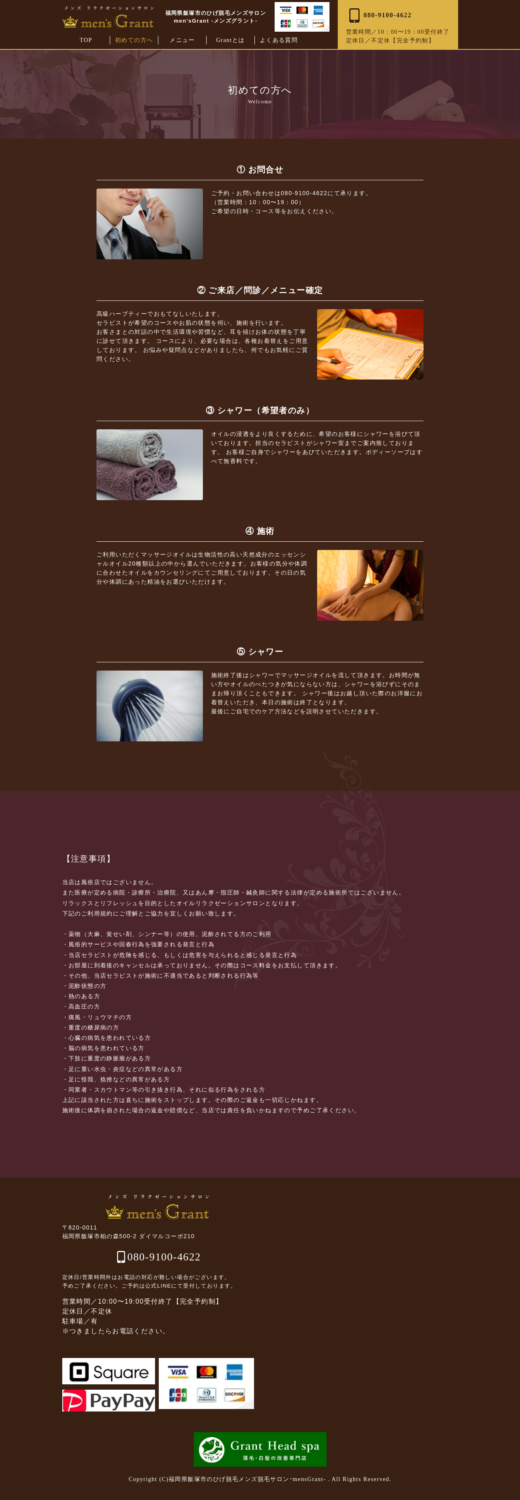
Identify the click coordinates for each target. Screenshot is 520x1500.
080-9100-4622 (164, 1257)
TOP (86, 40)
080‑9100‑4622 (379, 16)
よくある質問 (279, 40)
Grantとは (230, 40)
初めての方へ (134, 40)
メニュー (182, 40)
